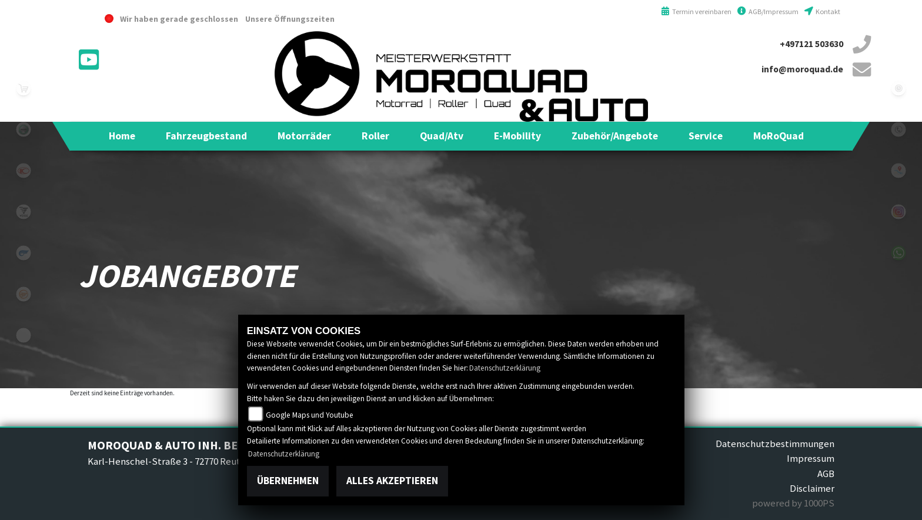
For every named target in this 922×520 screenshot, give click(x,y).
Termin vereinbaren (696, 11)
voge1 (23, 211)
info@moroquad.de (802, 69)
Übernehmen (288, 480)
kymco (23, 170)
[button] (206, 136)
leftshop (23, 88)
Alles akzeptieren (392, 480)
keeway (23, 294)
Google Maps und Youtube (309, 415)
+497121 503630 (811, 43)
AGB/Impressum (768, 11)
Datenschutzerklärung (504, 368)
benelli (23, 129)
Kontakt (822, 11)
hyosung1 (23, 253)
